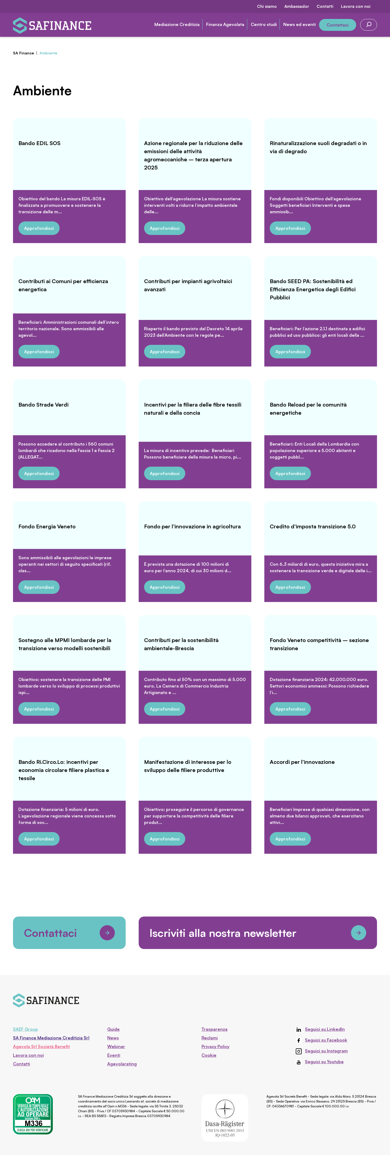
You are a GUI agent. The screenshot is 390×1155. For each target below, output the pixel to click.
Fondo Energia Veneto (47, 526)
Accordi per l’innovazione (302, 761)
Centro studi (264, 24)
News (113, 1038)
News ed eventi (299, 24)
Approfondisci (39, 228)
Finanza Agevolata (225, 24)
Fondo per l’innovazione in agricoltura (192, 526)
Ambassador (296, 6)
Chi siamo (267, 6)
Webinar (116, 1046)
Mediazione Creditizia (177, 24)
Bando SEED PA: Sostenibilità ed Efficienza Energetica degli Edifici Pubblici (313, 289)
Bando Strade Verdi (43, 404)
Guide (113, 1029)
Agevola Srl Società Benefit (41, 1046)
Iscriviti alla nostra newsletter (258, 932)
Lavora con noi (355, 6)
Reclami (210, 1038)
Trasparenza (214, 1029)
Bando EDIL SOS (39, 143)
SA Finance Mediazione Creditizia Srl (51, 1038)
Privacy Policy (215, 1046)
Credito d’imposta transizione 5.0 (313, 526)
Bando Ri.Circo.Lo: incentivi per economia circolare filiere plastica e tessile (63, 769)
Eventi (113, 1055)
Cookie (209, 1055)
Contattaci (338, 25)
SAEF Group (25, 1029)
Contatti (325, 6)
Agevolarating (122, 1063)
